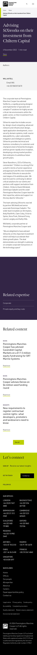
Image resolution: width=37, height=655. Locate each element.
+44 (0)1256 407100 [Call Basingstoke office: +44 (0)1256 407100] (24, 504)
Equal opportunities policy (13, 592)
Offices (5, 576)
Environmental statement (11, 614)
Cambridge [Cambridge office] (25, 510)
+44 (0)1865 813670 (14, 86)
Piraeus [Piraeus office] (23, 549)
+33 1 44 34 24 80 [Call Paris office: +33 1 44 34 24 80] (9, 552)
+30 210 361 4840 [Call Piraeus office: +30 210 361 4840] (26, 552)
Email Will (10, 82)
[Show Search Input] (26, 4)
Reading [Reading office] (7, 531)
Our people (7, 579)
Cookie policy (27, 602)
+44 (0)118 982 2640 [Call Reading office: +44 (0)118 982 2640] (9, 535)
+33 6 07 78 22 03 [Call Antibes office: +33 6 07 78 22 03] (9, 545)
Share (6, 55)
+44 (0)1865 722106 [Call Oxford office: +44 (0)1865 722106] (24, 524)
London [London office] (6, 500)
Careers (6, 589)
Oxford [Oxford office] (23, 521)
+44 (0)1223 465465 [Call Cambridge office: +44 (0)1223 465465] (24, 514)
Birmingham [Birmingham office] (8, 510)
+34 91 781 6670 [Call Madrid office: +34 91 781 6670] (26, 545)
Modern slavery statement (24, 610)
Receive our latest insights (22, 466)
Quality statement (9, 610)
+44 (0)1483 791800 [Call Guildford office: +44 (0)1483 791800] (7, 524)
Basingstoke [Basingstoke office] (26, 500)
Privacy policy (17, 602)
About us (6, 585)
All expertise (8, 582)
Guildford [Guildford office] (8, 521)
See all (18, 442)
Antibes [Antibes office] (6, 542)
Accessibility (7, 606)
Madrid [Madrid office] (23, 542)
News (10, 10)
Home (4, 10)
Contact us (27, 476)
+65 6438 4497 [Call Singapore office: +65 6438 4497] (8, 559)
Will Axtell (8, 79)
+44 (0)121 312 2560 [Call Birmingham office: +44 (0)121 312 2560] (9, 514)
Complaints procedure (20, 606)
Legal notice (7, 602)
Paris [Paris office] (5, 549)
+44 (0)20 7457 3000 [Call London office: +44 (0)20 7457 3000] (9, 504)
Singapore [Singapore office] (8, 557)
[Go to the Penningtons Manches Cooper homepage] (9, 4)
